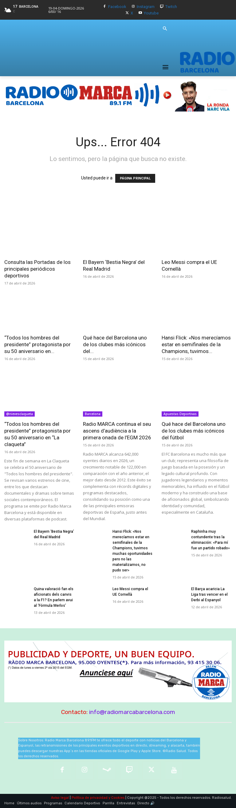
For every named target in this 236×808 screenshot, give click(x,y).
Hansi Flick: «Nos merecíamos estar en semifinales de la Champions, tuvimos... (196, 344)
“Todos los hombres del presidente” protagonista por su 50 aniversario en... (37, 344)
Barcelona (92, 414)
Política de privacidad (90, 798)
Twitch (171, 6)
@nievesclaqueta (19, 414)
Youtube (151, 13)
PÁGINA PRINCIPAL (135, 178)
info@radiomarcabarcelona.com (132, 712)
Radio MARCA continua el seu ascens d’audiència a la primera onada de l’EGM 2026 (117, 431)
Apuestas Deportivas (180, 414)
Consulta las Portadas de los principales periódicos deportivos (37, 269)
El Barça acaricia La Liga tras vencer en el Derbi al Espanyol (209, 594)
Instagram (146, 6)
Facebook (117, 6)
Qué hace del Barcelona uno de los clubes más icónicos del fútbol (194, 431)
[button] (164, 29)
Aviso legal (60, 798)
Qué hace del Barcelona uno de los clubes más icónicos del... (115, 344)
